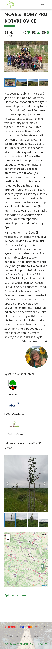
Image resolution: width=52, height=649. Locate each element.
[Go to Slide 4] (44, 82)
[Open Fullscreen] (45, 69)
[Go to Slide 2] (21, 82)
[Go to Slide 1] (10, 82)
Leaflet (44, 585)
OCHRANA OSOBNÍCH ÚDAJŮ (20, 644)
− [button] (8, 540)
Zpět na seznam (15, 595)
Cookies (42, 644)
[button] (26, 56)
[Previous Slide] (7, 56)
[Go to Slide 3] (33, 82)
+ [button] (8, 536)
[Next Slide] (44, 56)
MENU (44, 4)
